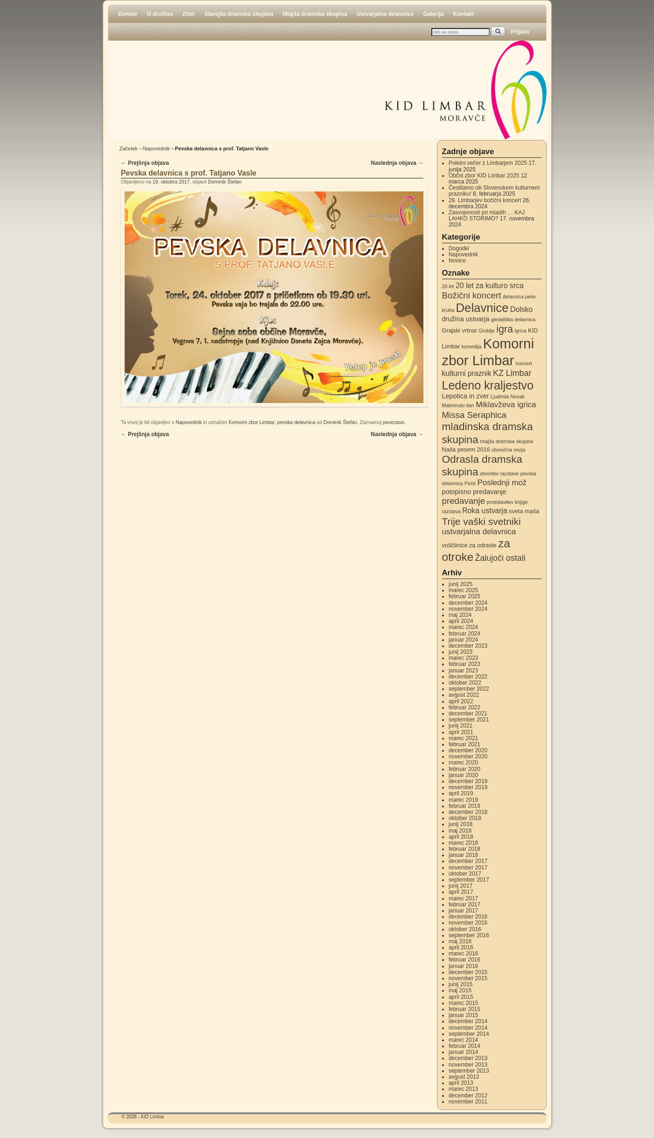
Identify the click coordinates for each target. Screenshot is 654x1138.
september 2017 (469, 879)
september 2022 (469, 689)
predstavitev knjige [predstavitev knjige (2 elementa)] (506, 502)
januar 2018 (463, 855)
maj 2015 (460, 990)
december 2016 (468, 916)
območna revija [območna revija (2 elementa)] (508, 449)
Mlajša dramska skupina (315, 14)
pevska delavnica (296, 422)
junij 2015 (460, 984)
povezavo (393, 422)
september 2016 (469, 935)
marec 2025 (463, 590)
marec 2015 (463, 1003)
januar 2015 (463, 1015)
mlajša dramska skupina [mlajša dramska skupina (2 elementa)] (506, 441)
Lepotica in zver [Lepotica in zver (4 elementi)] (465, 396)
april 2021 (461, 732)
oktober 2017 (465, 873)
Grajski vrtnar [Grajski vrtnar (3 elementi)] (460, 330)
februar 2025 (464, 596)
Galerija (433, 14)
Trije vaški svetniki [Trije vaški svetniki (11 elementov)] (481, 521)
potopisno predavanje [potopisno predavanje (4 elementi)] (474, 491)
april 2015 (461, 997)
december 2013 (468, 1058)
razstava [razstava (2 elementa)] (451, 511)
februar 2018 (464, 849)
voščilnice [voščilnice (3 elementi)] (455, 545)
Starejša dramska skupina (239, 14)
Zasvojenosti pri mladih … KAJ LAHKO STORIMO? (487, 215)
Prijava (520, 31)
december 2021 (468, 713)
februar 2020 (464, 769)
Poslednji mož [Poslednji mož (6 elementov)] (502, 482)
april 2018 (461, 837)
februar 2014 (464, 1046)
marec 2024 (463, 627)
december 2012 (468, 1095)
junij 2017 (460, 886)
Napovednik (156, 148)
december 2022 (468, 676)
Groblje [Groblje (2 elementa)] (486, 330)
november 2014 (468, 1028)
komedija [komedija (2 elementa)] (472, 346)
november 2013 (468, 1064)
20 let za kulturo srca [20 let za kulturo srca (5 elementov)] (490, 286)
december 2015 (468, 972)
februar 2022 (464, 707)
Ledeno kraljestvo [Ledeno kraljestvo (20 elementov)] (488, 385)
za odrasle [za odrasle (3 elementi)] (483, 545)
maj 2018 (460, 830)
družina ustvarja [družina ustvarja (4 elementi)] (466, 319)
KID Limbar (152, 1116)
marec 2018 (463, 843)
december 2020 (468, 750)
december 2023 (468, 646)
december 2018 (468, 812)
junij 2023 (460, 652)
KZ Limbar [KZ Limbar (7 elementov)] (512, 373)
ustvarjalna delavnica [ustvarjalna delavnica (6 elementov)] (479, 531)
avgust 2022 (464, 695)
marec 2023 (463, 658)
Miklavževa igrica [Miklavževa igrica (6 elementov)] (506, 404)
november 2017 (468, 867)
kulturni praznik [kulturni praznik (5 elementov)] (467, 373)
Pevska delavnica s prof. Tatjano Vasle (189, 173)
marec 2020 (463, 762)
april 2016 (461, 947)
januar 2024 (463, 639)
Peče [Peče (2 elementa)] (470, 483)
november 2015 (468, 978)
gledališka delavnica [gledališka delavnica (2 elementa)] (513, 319)
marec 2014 (463, 1040)
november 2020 (468, 756)
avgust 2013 (464, 1077)
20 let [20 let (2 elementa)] (448, 286)
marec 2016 (463, 953)
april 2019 (461, 793)
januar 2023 (463, 670)
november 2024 (468, 609)
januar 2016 (463, 966)
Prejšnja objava (145, 163)
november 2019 (468, 787)
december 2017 (468, 861)
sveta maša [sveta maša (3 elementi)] (524, 511)
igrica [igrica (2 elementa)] (520, 330)
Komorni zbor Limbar (251, 422)
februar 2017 (464, 904)
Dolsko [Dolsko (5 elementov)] (521, 309)
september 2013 (469, 1070)
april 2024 (461, 621)
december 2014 (468, 1021)
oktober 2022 (465, 682)
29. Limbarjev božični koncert (485, 200)
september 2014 (469, 1034)
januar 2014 (463, 1052)
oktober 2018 (465, 818)
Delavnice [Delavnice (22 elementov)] (482, 307)
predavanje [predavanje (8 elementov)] (463, 501)
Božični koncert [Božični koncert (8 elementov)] (471, 295)
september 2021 (469, 719)
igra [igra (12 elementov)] (504, 329)
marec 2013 (463, 1089)
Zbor (189, 14)
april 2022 (461, 701)
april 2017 (461, 892)
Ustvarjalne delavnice (385, 14)
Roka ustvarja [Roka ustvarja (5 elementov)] (484, 511)
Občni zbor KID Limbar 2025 (484, 175)
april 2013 (461, 1083)
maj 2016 (460, 941)
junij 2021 (460, 725)
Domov (128, 14)
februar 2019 (464, 806)
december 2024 (468, 603)
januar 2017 (463, 910)
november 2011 (468, 1101)
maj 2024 (460, 615)
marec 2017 (463, 898)
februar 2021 (464, 744)
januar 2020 (463, 775)
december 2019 (468, 781)
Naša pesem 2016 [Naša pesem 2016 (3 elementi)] (466, 449)
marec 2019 (463, 800)
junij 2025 (460, 584)
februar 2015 (464, 1009)
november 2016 (468, 922)
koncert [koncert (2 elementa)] (524, 363)
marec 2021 (463, 738)
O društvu (160, 14)
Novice (457, 260)
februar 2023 (464, 664)
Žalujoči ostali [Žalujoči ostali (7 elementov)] (500, 558)
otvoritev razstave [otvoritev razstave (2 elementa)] (499, 473)
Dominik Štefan (224, 181)
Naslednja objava (397, 163)
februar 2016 (464, 959)
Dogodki (459, 248)
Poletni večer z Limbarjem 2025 (488, 163)
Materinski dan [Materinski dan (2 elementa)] (458, 405)
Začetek (129, 148)
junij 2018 (460, 824)
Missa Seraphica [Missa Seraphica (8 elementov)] (474, 415)
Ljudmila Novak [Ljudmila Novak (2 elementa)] (508, 396)
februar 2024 (464, 633)
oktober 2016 (465, 929)
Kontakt (463, 14)
